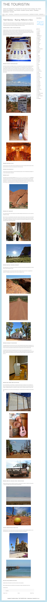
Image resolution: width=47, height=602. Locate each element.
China (38, 42)
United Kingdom (40, 95)
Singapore (39, 85)
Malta (38, 72)
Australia (7, 590)
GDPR (3, 15)
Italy (38, 65)
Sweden (38, 91)
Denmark (38, 50)
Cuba (38, 46)
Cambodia (39, 39)
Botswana (39, 37)
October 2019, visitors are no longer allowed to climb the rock (23, 177)
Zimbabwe (39, 98)
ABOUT (7, 14)
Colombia (38, 43)
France (38, 56)
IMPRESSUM (41, 14)
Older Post (32, 593)
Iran (38, 63)
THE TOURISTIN (16, 4)
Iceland (38, 61)
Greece (38, 59)
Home (19, 593)
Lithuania (38, 69)
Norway (38, 78)
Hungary (38, 60)
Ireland (38, 64)
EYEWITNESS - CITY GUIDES (34, 14)
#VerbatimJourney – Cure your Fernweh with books (21, 14)
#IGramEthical (11, 14)
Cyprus (38, 47)
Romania (38, 82)
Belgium (38, 33)
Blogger (38, 598)
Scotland (38, 84)
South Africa (39, 89)
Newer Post (5, 593)
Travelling (39, 94)
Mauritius (38, 73)
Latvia (38, 68)
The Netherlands (40, 93)
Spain (38, 90)
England (38, 51)
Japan (38, 67)
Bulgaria (38, 38)
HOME (3, 14)
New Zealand (39, 77)
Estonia (38, 52)
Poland (38, 80)
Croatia (38, 44)
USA (38, 97)
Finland (38, 55)
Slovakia (38, 86)
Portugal (38, 81)
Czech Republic (40, 48)
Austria (38, 32)
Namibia (38, 76)
